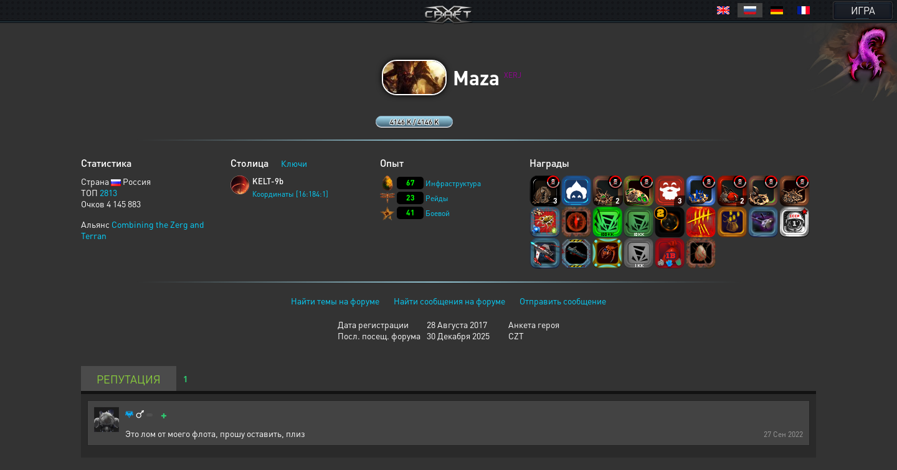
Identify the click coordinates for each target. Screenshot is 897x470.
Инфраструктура (453, 183)
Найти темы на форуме (335, 300)
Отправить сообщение (563, 300)
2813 (108, 192)
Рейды (436, 198)
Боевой (437, 213)
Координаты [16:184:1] (290, 194)
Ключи (294, 163)
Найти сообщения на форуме (449, 300)
